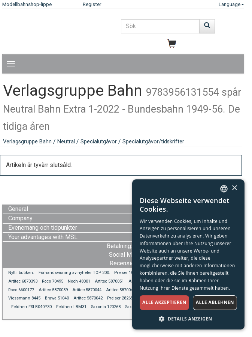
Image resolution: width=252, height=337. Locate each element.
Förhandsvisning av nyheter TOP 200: (75, 272)
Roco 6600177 (21, 289)
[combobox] (224, 189)
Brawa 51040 (57, 298)
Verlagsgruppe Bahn (27, 141)
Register (92, 4)
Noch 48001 (79, 281)
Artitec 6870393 (22, 281)
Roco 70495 (52, 281)
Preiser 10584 (127, 272)
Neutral (66, 141)
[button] (188, 318)
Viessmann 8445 (24, 298)
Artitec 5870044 (86, 289)
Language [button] (231, 4)
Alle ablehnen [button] (215, 302)
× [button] (234, 188)
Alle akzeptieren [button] (164, 302)
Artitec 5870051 (109, 281)
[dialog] (188, 254)
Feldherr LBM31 (71, 306)
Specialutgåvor (99, 141)
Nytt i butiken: (21, 272)
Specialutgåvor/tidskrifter (153, 141)
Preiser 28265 (120, 298)
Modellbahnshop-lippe (27, 4)
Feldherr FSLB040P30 (31, 306)
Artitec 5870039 (53, 289)
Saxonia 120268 (106, 306)
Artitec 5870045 (120, 289)
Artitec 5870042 (88, 298)
